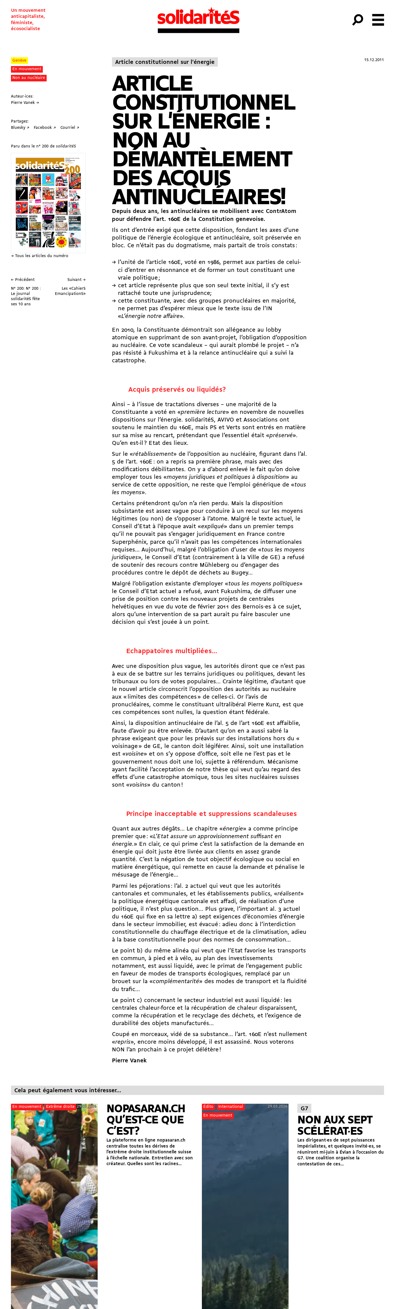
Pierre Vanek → (25, 103)
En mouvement (26, 69)
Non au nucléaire (28, 78)
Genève (19, 61)
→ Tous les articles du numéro (39, 256)
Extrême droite (60, 1107)
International (230, 1107)
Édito (208, 1107)
